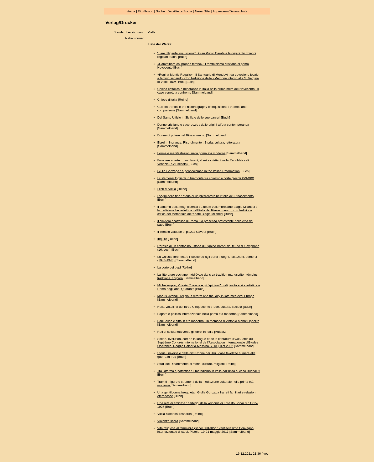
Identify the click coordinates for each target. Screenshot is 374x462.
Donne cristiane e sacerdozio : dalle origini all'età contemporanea (203, 124)
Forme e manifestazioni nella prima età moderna (191, 153)
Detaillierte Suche (179, 11)
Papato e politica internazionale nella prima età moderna (197, 314)
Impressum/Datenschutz (230, 11)
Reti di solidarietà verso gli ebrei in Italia (185, 331)
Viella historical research (174, 414)
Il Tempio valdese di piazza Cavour (181, 231)
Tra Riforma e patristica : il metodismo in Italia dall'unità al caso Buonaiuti (208, 371)
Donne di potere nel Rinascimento (181, 135)
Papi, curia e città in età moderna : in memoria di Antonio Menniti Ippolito (208, 321)
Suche (160, 11)
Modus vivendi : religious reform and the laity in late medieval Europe (205, 296)
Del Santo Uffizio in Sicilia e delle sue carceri (189, 117)
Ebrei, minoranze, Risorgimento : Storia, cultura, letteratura (198, 142)
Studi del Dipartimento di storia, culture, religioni (190, 364)
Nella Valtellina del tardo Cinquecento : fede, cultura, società (200, 306)
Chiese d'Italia (167, 99)
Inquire (162, 239)
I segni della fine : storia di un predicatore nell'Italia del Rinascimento (205, 196)
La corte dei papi (169, 267)
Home (131, 11)
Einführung (145, 11)
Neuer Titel (202, 11)
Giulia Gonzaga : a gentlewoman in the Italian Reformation (198, 171)
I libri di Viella (166, 189)
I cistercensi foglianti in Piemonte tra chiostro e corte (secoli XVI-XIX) (205, 178)
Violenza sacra (167, 421)
